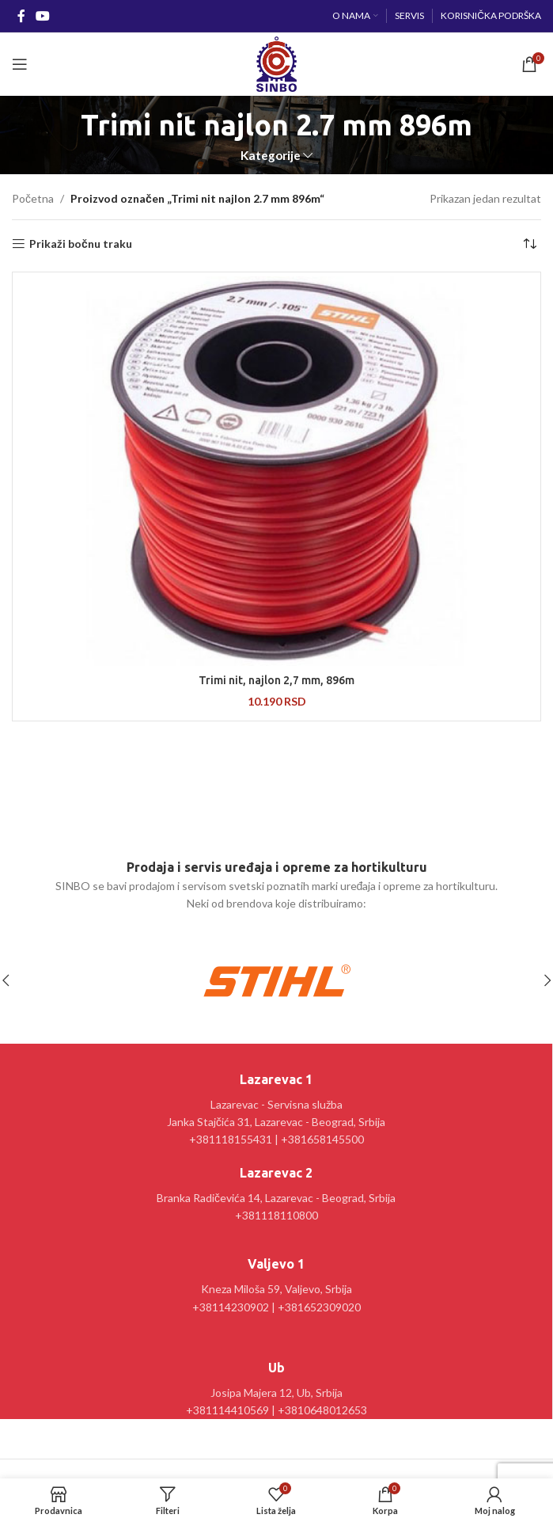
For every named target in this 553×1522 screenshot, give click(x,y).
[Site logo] (276, 63)
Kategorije (271, 156)
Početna (33, 198)
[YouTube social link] (42, 16)
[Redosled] (529, 244)
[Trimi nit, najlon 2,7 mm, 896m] (276, 471)
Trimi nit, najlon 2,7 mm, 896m (276, 680)
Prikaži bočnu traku (80, 244)
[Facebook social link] (21, 16)
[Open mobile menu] (20, 64)
